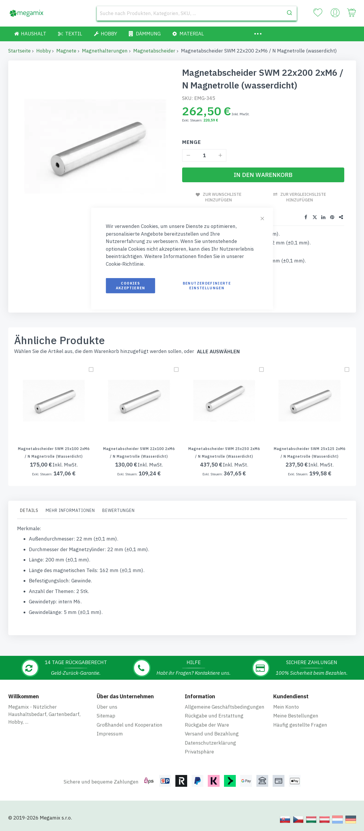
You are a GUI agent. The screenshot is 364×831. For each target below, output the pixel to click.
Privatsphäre (199, 751)
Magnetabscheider (154, 50)
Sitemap (106, 715)
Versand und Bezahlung (212, 733)
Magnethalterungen (105, 50)
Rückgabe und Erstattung (214, 715)
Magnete (66, 50)
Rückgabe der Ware (207, 725)
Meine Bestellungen (295, 715)
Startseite (19, 50)
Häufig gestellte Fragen (300, 725)
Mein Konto (286, 707)
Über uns (107, 707)
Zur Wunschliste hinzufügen (222, 197)
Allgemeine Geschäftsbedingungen (224, 707)
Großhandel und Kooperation (129, 725)
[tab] (29, 512)
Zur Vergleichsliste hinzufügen (303, 197)
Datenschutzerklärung (210, 743)
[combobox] (197, 13)
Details (29, 510)
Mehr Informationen (70, 510)
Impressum (110, 733)
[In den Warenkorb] (263, 174)
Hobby (43, 50)
